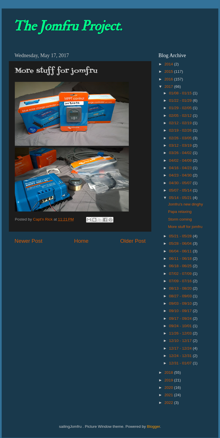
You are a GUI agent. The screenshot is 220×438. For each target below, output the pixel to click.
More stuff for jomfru (185, 227)
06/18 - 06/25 (181, 266)
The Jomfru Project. (67, 26)
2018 (169, 372)
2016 (169, 79)
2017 (169, 86)
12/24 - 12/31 (181, 356)
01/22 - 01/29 (181, 100)
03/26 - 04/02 (181, 153)
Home (81, 241)
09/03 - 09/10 (181, 303)
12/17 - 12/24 (181, 348)
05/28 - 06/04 (181, 243)
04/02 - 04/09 (181, 160)
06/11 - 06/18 (181, 258)
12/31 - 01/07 (181, 363)
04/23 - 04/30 (181, 175)
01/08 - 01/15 (181, 93)
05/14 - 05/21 (181, 198)
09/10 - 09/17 (181, 311)
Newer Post (28, 241)
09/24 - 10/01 (181, 326)
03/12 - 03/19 (181, 145)
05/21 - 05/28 (181, 236)
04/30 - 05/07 (181, 183)
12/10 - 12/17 (181, 341)
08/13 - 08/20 (181, 288)
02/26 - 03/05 (181, 138)
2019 (169, 380)
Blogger (153, 426)
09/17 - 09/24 (181, 318)
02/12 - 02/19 (181, 123)
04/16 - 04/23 (181, 168)
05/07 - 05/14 (181, 190)
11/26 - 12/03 (181, 333)
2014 (169, 64)
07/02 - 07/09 (181, 273)
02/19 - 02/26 (181, 130)
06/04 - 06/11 (181, 251)
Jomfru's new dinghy (185, 204)
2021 (169, 395)
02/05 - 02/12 (181, 115)
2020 (169, 387)
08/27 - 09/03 (181, 296)
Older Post (133, 241)
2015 (169, 71)
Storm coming (180, 219)
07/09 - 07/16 (181, 281)
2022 (169, 402)
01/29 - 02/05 (181, 108)
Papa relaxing (180, 211)
